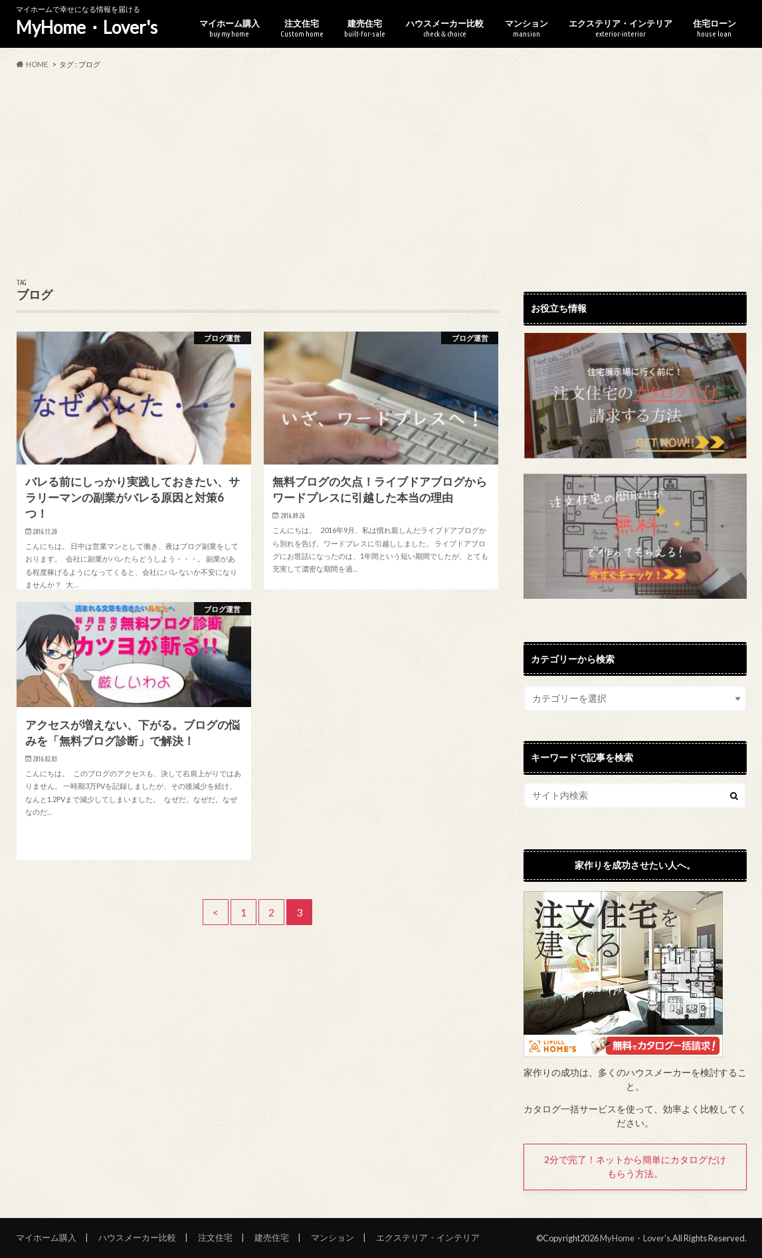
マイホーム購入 (229, 28)
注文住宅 (302, 28)
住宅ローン (714, 28)
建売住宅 (364, 28)
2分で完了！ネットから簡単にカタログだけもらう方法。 (635, 1166)
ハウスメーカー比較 (445, 28)
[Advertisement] (381, 175)
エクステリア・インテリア (620, 28)
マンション (526, 28)
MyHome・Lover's (86, 27)
